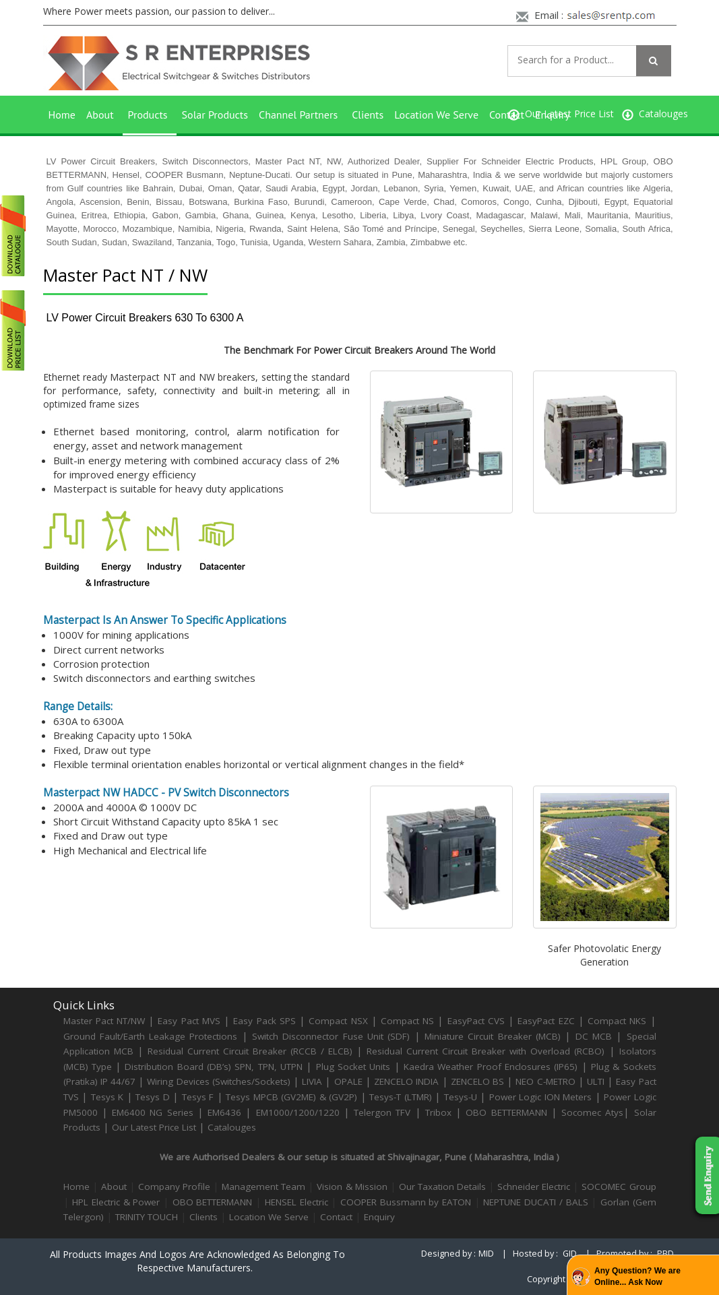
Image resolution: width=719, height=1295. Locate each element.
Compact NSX (340, 1021)
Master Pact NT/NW (106, 1021)
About (100, 114)
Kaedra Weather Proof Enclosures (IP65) (490, 1067)
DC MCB (593, 1036)
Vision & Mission (352, 1186)
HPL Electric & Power (116, 1202)
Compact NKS (617, 1021)
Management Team (263, 1186)
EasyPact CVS (476, 1021)
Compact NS (407, 1021)
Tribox (438, 1112)
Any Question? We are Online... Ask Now (637, 1276)
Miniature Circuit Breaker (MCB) (493, 1036)
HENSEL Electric (296, 1202)
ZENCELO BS (479, 1081)
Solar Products (215, 114)
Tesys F (198, 1097)
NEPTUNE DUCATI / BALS (535, 1202)
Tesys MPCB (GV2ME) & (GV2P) (293, 1097)
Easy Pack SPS (264, 1021)
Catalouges (232, 1127)
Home (62, 114)
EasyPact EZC (546, 1021)
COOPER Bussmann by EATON (405, 1202)
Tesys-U (460, 1097)
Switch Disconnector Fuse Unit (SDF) (331, 1036)
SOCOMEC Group (619, 1186)
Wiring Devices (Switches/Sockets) (218, 1081)
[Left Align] (653, 60)
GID (570, 1253)
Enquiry (552, 114)
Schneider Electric (533, 1186)
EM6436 (224, 1112)
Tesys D (152, 1097)
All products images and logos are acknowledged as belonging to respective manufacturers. (197, 1261)
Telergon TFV (382, 1112)
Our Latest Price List (154, 1127)
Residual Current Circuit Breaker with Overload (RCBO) (485, 1051)
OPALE (348, 1081)
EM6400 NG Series (152, 1112)
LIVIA (312, 1081)
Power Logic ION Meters (540, 1097)
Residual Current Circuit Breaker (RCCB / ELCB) (252, 1051)
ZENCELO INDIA (406, 1081)
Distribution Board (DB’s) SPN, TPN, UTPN (214, 1067)
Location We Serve (436, 114)
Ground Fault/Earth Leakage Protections (150, 1036)
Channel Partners (298, 114)
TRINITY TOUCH (146, 1217)
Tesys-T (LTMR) (402, 1097)
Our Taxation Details (442, 1186)
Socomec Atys (592, 1112)
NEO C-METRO (545, 1081)
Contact (506, 114)
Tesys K (107, 1097)
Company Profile (174, 1186)
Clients (367, 114)
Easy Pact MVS (189, 1021)
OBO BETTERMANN (506, 1112)
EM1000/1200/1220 (298, 1112)
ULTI (595, 1081)
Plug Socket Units (353, 1067)
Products (148, 114)
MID (486, 1253)
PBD (665, 1253)
